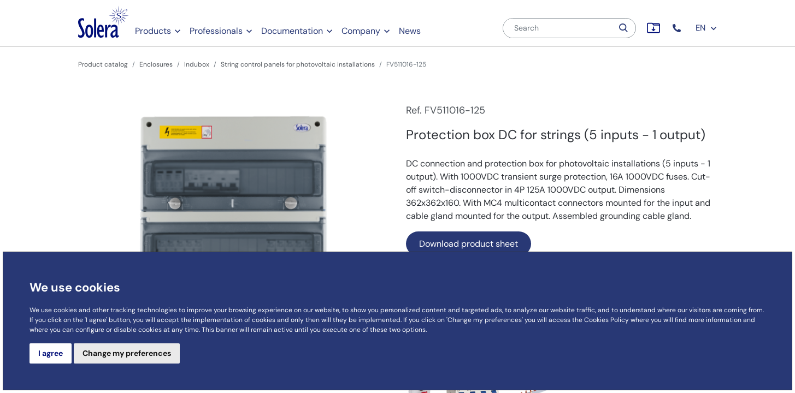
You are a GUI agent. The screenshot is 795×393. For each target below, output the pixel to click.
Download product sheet (468, 243)
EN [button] (706, 27)
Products (153, 31)
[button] (678, 28)
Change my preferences (127, 353)
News (410, 31)
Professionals (216, 31)
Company (360, 31)
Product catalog (103, 64)
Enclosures (156, 64)
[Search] (558, 28)
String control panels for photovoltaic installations (298, 64)
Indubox (196, 64)
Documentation (292, 31)
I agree (50, 353)
